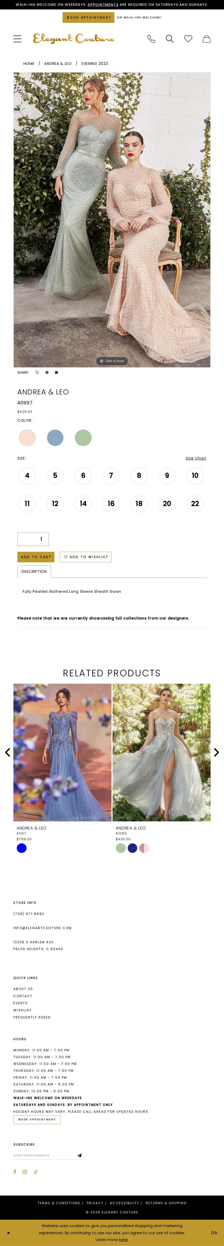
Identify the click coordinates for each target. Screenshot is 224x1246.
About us (23, 989)
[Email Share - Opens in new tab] (56, 372)
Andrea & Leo (58, 63)
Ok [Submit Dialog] (214, 1232)
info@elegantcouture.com (42, 928)
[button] (17, 39)
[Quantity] (33, 539)
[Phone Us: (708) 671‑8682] (151, 39)
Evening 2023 (95, 63)
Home (29, 63)
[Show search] (170, 39)
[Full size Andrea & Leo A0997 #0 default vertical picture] (112, 220)
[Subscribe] (80, 1155)
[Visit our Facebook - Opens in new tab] (14, 1172)
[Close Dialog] (8, 1232)
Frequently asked (32, 1017)
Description (34, 571)
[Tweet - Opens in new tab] (37, 372)
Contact (23, 996)
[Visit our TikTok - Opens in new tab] (36, 1172)
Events (20, 1003)
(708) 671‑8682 (28, 914)
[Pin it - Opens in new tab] (46, 372)
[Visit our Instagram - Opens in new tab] (25, 1172)
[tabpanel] (112, 220)
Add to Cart (36, 557)
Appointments (103, 4)
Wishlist (22, 1010)
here (123, 1239)
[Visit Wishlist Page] (188, 39)
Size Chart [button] (196, 458)
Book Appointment (37, 1119)
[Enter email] (47, 1155)
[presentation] (62, 752)
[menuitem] (17, 39)
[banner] (74, 38)
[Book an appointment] (88, 17)
